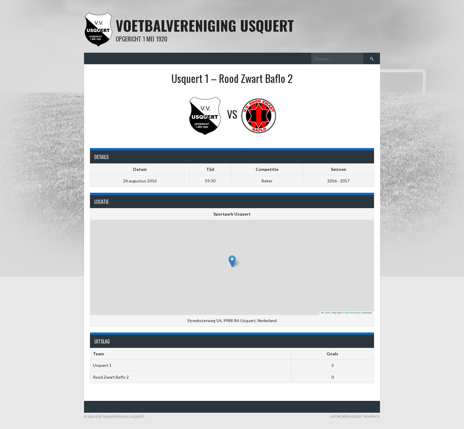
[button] (232, 261)
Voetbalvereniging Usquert (205, 25)
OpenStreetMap (352, 312)
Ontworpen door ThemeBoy (355, 416)
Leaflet (326, 312)
